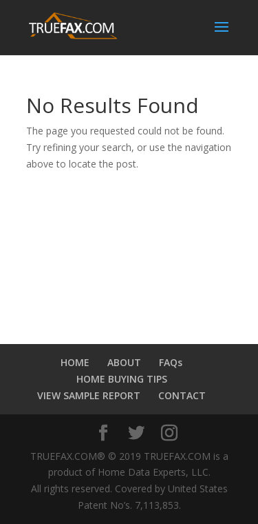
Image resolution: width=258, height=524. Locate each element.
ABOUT (124, 362)
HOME (75, 362)
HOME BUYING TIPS (121, 378)
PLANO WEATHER (129, 252)
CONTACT (182, 395)
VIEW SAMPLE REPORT (88, 395)
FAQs (170, 362)
